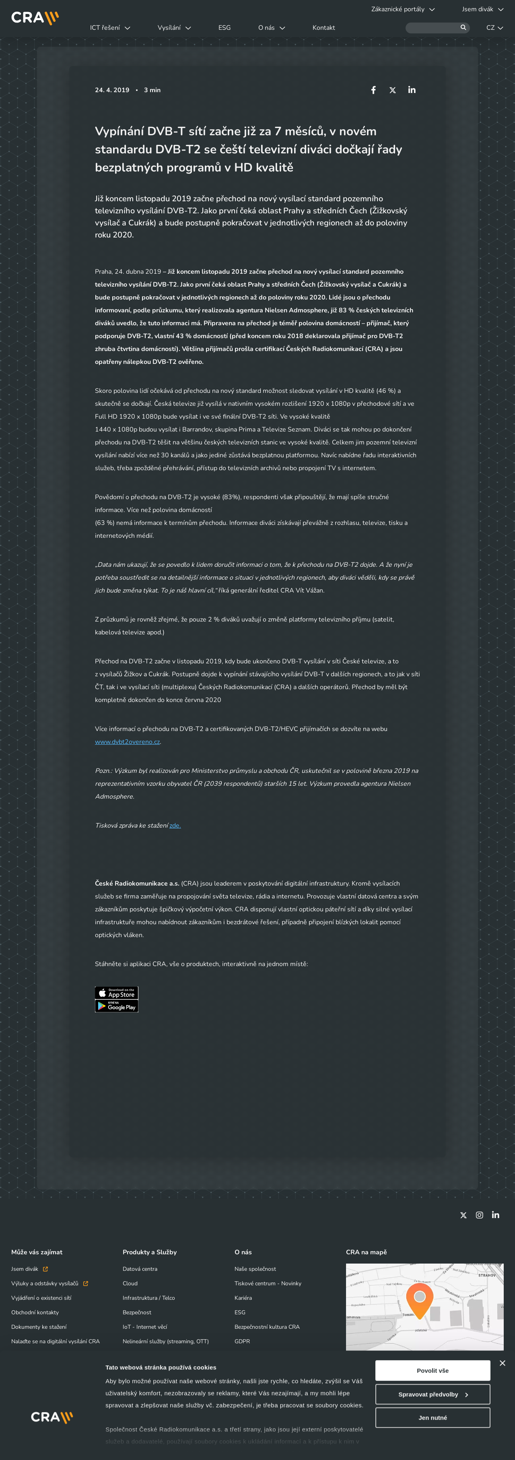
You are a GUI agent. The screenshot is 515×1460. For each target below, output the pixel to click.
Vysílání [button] (174, 27)
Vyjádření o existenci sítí (41, 1298)
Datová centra (140, 1269)
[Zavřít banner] (502, 1338)
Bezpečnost (137, 1312)
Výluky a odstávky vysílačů (49, 1283)
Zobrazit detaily (127, 1444)
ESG (224, 27)
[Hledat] (438, 28)
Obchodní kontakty (35, 1312)
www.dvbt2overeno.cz (127, 741)
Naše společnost (255, 1269)
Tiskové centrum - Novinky (268, 1283)
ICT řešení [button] (110, 27)
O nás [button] (271, 27)
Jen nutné (432, 1393)
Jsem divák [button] (483, 9)
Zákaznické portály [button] (403, 9)
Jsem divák (29, 1269)
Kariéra (243, 1298)
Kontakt (324, 27)
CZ (494, 27)
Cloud (130, 1283)
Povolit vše (433, 1345)
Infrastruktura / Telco (149, 1298)
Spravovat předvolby (433, 1369)
